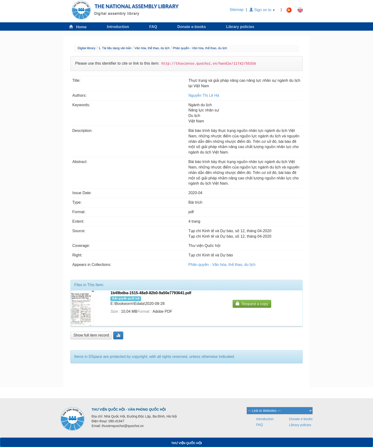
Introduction (118, 27)
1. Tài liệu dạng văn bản (114, 48)
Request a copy (252, 303)
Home (78, 26)
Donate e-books (191, 27)
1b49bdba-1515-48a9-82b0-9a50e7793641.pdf (150, 293)
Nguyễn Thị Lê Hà (203, 95)
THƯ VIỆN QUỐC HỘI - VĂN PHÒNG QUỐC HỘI (129, 409)
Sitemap (237, 10)
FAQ (153, 27)
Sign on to (262, 10)
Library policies (240, 27)
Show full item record (91, 335)
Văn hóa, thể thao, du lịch (152, 48)
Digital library (86, 48)
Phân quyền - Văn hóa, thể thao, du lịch (200, 48)
